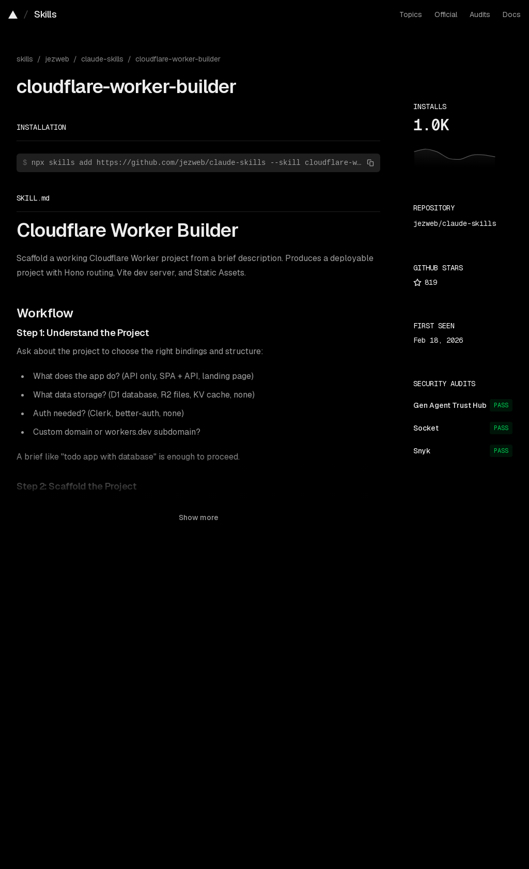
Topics (410, 14)
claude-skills (102, 59)
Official (445, 14)
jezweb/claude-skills (454, 223)
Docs (512, 14)
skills (25, 59)
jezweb (57, 59)
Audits (480, 14)
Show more (199, 517)
